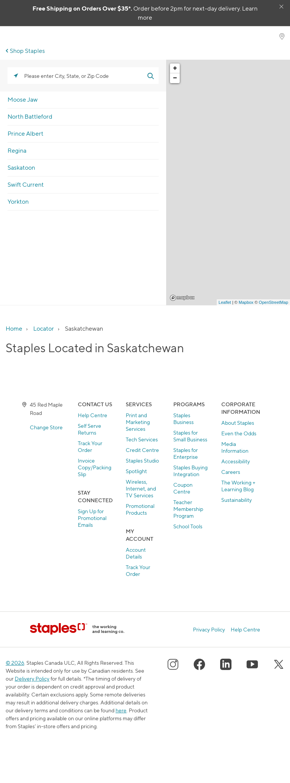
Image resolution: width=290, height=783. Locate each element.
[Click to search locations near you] (16, 75)
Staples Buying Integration (190, 470)
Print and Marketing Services (138, 422)
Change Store (46, 427)
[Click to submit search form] (150, 75)
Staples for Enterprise (185, 453)
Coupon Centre (183, 488)
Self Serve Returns (89, 429)
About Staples (237, 422)
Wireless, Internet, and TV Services (141, 488)
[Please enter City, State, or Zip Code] (83, 75)
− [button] (175, 78)
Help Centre (92, 415)
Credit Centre (142, 450)
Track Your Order (90, 446)
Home (14, 328)
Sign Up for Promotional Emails (92, 518)
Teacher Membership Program (188, 509)
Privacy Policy (209, 629)
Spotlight (136, 471)
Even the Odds (238, 433)
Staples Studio (142, 460)
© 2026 (15, 662)
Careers (230, 472)
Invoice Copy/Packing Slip (94, 467)
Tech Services (142, 439)
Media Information (234, 447)
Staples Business (183, 418)
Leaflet (225, 302)
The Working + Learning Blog (238, 485)
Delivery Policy (32, 678)
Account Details (136, 553)
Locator (43, 328)
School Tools (187, 526)
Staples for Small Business (190, 436)
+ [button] (175, 68)
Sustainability (236, 500)
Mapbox (182, 298)
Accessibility (235, 461)
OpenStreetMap (273, 302)
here (121, 710)
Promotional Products (140, 509)
